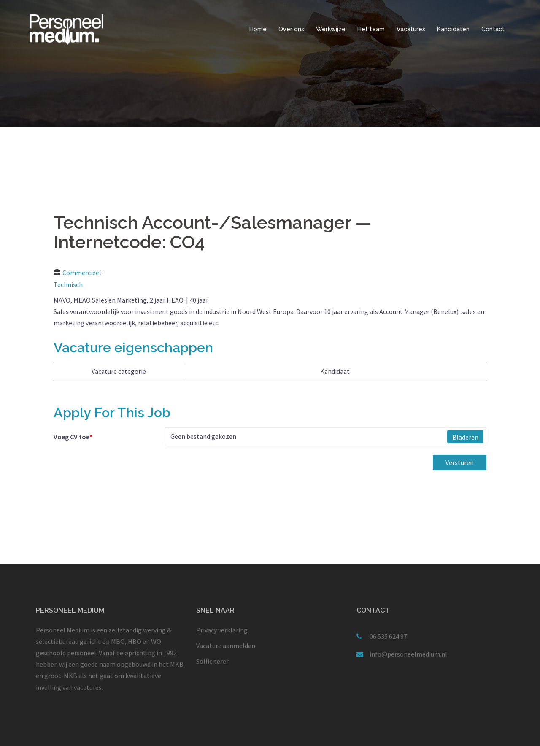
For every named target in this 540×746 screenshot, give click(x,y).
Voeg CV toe (73, 436)
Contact (493, 29)
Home (258, 29)
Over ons (291, 29)
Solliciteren (213, 661)
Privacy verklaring (222, 630)
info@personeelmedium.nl (408, 654)
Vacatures (411, 29)
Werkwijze (331, 29)
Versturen (460, 462)
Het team (371, 29)
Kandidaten (453, 29)
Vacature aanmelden (225, 645)
